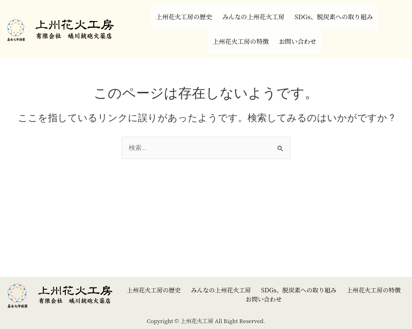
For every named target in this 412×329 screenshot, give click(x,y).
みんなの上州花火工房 (251, 11)
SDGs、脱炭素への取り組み (348, 11)
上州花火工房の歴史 (167, 11)
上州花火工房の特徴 (236, 24)
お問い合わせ (304, 24)
